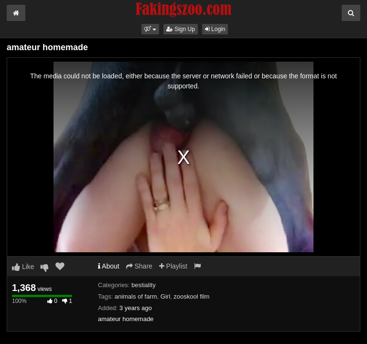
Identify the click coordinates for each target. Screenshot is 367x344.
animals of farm (136, 296)
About (108, 266)
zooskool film (191, 296)
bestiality (143, 285)
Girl (165, 296)
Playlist (173, 266)
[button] (150, 29)
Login (215, 29)
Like (23, 266)
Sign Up (180, 29)
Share (139, 266)
